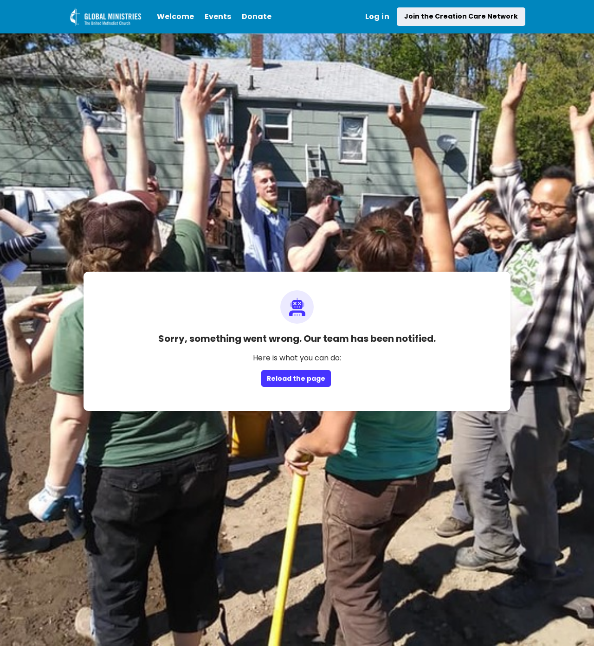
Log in (377, 16)
